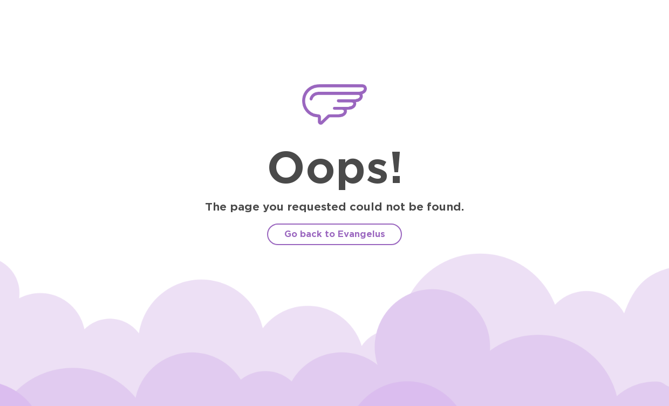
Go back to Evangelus (334, 234)
